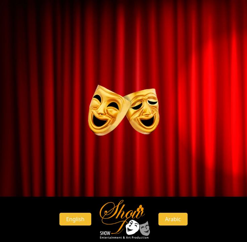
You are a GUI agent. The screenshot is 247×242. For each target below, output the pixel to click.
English (75, 219)
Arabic (173, 219)
